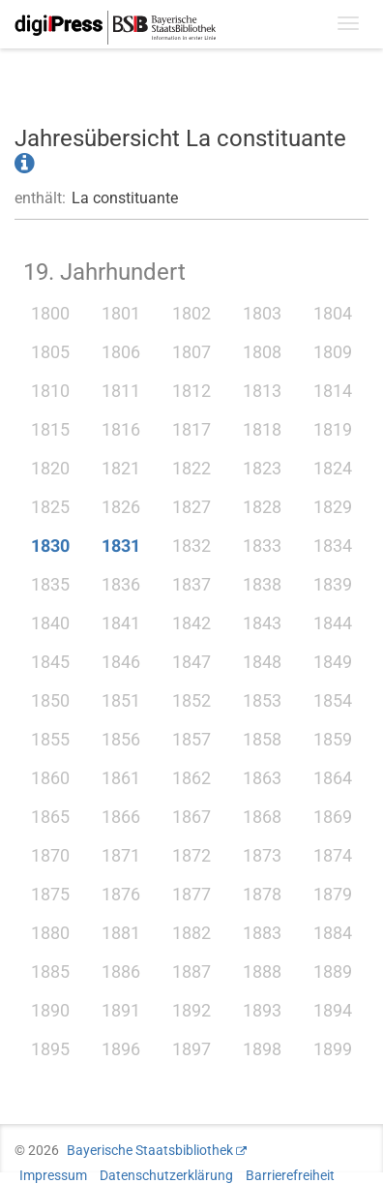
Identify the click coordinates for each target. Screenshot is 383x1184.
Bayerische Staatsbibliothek (150, 1150)
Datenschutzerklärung (166, 1175)
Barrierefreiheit (290, 1175)
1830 (50, 545)
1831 (121, 545)
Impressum (53, 1175)
